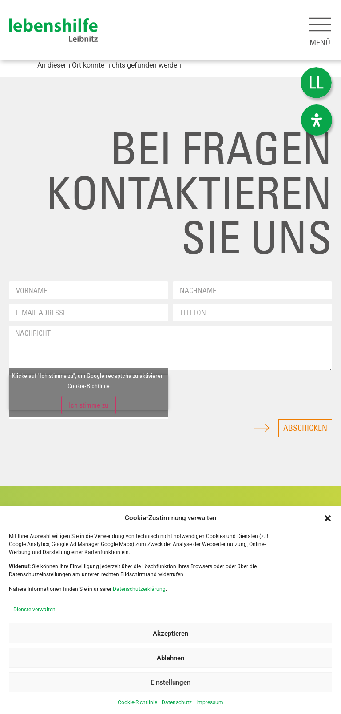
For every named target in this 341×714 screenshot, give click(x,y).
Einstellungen (170, 682)
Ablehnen (170, 658)
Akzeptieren (170, 634)
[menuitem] (316, 83)
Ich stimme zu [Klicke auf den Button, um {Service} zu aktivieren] (88, 405)
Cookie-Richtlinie (137, 702)
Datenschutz (177, 702)
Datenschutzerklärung (139, 589)
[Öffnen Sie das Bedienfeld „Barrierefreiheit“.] (316, 120)
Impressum (209, 702)
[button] (327, 518)
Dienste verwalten (34, 609)
